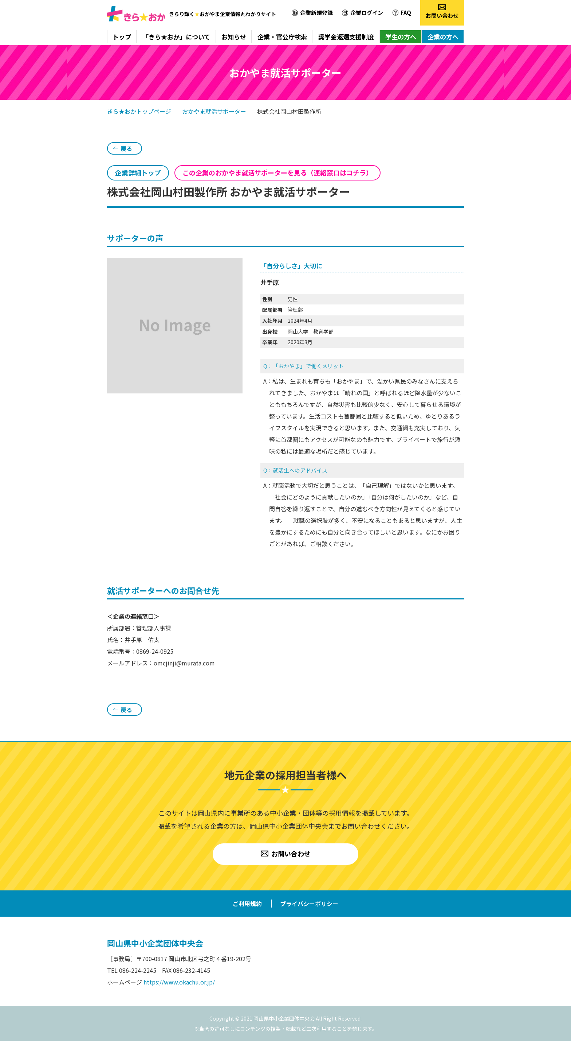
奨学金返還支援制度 (346, 36)
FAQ (406, 12)
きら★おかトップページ (139, 111)
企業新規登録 (316, 12)
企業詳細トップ (138, 172)
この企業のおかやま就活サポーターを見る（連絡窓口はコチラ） (277, 172)
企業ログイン (366, 12)
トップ (122, 36)
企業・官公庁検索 (282, 36)
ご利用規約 (247, 903)
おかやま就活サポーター (214, 111)
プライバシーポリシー (309, 903)
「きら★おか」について (176, 36)
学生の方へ (400, 36)
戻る (126, 148)
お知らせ (233, 36)
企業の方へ (443, 36)
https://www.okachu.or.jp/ (179, 982)
